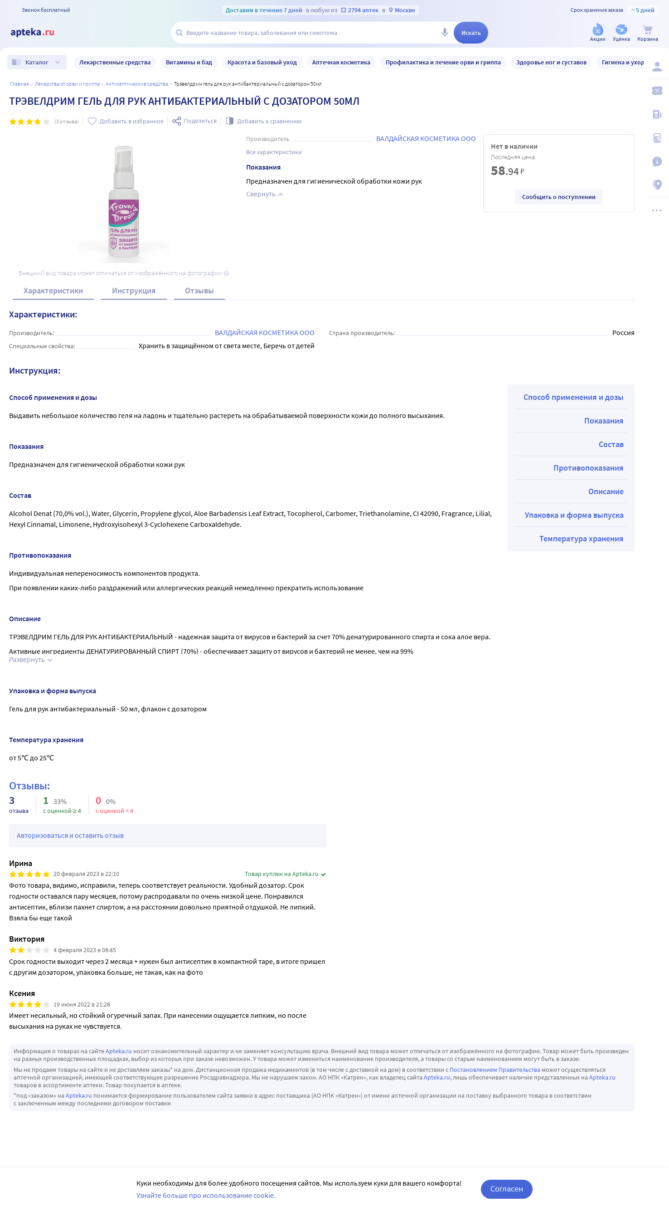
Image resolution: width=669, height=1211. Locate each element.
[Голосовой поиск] (444, 32)
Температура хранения (581, 538)
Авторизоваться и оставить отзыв (70, 835)
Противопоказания (588, 467)
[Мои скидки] (656, 90)
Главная (19, 83)
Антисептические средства (137, 83)
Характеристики (53, 290)
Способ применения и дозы (574, 397)
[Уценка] (621, 33)
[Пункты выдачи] (656, 185)
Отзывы (199, 290)
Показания (604, 420)
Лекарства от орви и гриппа (67, 83)
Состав (611, 444)
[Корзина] (647, 33)
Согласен (506, 1194)
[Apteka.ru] (40, 32)
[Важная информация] (656, 161)
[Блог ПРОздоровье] (656, 114)
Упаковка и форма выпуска (574, 515)
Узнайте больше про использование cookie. (206, 1200)
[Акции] (598, 33)
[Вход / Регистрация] (656, 66)
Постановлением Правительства (495, 1069)
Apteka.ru (119, 1051)
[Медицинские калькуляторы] (656, 138)
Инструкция (134, 290)
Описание (606, 491)
